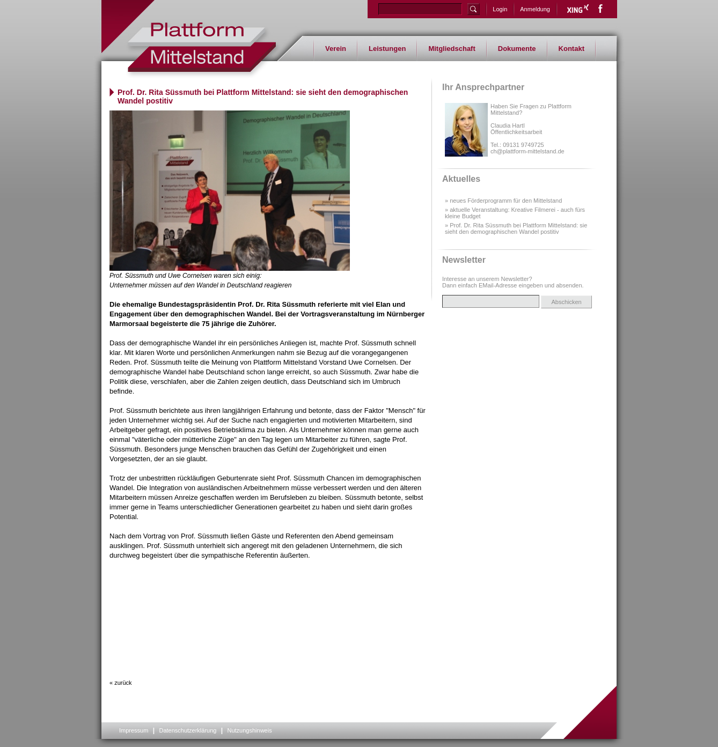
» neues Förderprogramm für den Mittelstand (503, 200)
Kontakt (571, 49)
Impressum (133, 730)
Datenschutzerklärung (187, 730)
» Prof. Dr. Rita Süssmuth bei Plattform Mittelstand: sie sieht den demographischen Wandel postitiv (516, 228)
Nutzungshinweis (249, 730)
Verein (335, 49)
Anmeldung (535, 9)
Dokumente (517, 49)
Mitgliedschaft (451, 49)
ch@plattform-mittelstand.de (527, 151)
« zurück (120, 682)
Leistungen (387, 49)
